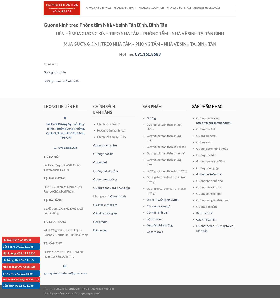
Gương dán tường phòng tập (111, 187)
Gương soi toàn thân (209, 174)
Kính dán (202, 230)
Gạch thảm (100, 221)
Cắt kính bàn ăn (206, 219)
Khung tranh (118, 196)
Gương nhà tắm (103, 154)
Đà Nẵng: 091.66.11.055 (18, 260)
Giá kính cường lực (105, 204)
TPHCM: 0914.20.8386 (18, 273)
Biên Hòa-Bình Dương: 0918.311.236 (21, 279)
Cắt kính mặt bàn (157, 212)
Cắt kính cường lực (105, 213)
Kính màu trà (204, 213)
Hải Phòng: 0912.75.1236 (19, 253)
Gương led (100, 162)
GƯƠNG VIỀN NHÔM (179, 8)
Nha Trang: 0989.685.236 (19, 266)
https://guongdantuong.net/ (214, 122)
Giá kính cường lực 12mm (163, 199)
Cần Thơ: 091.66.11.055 (18, 285)
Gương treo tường (105, 179)
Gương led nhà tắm (105, 171)
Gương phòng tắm (105, 145)
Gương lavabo (205, 225)
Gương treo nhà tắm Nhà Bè (61, 81)
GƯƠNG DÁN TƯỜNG (98, 8)
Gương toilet (224, 225)
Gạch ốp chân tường (160, 225)
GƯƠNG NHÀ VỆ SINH (151, 8)
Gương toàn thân (55, 72)
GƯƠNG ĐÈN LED (125, 8)
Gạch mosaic (155, 219)
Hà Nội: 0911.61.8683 (17, 240)
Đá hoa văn (100, 230)
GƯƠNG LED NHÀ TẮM (206, 8)
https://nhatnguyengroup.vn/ (83, 293)
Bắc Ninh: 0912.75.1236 (18, 246)
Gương (151, 118)
